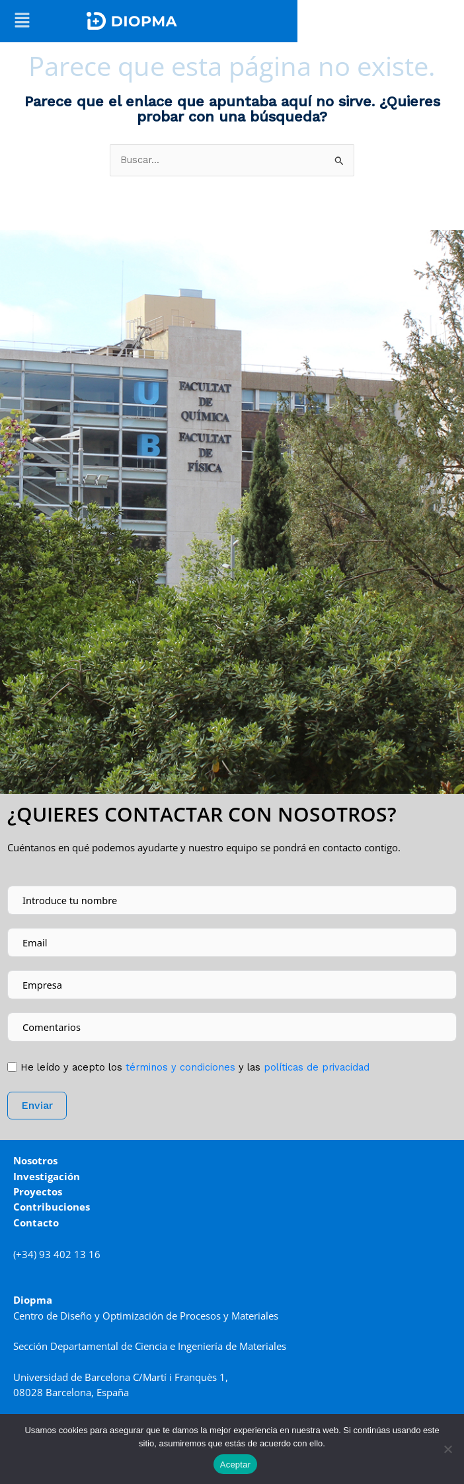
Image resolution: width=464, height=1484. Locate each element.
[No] (447, 1449)
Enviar (37, 1105)
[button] (22, 21)
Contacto (36, 1222)
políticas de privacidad (316, 1067)
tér (178, 1067)
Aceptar (235, 1464)
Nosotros (35, 1160)
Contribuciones (51, 1206)
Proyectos (37, 1191)
